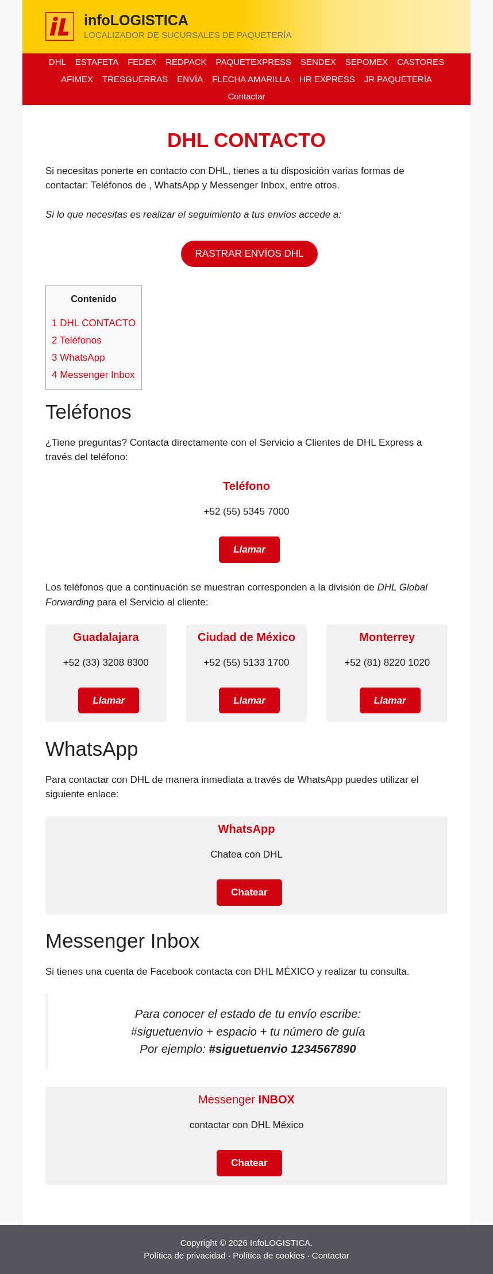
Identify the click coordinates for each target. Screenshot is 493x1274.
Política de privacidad (185, 1255)
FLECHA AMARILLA (251, 79)
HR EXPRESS (327, 79)
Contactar (246, 96)
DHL (57, 62)
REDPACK (185, 62)
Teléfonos (77, 340)
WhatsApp (78, 357)
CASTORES (420, 62)
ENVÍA (190, 79)
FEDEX (142, 62)
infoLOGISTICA (136, 20)
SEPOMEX (366, 62)
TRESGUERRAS (135, 79)
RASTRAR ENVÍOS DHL (249, 253)
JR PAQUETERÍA (398, 79)
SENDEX (318, 62)
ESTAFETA (96, 62)
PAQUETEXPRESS (253, 62)
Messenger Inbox (93, 374)
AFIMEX (77, 79)
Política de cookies (269, 1255)
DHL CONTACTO (94, 323)
